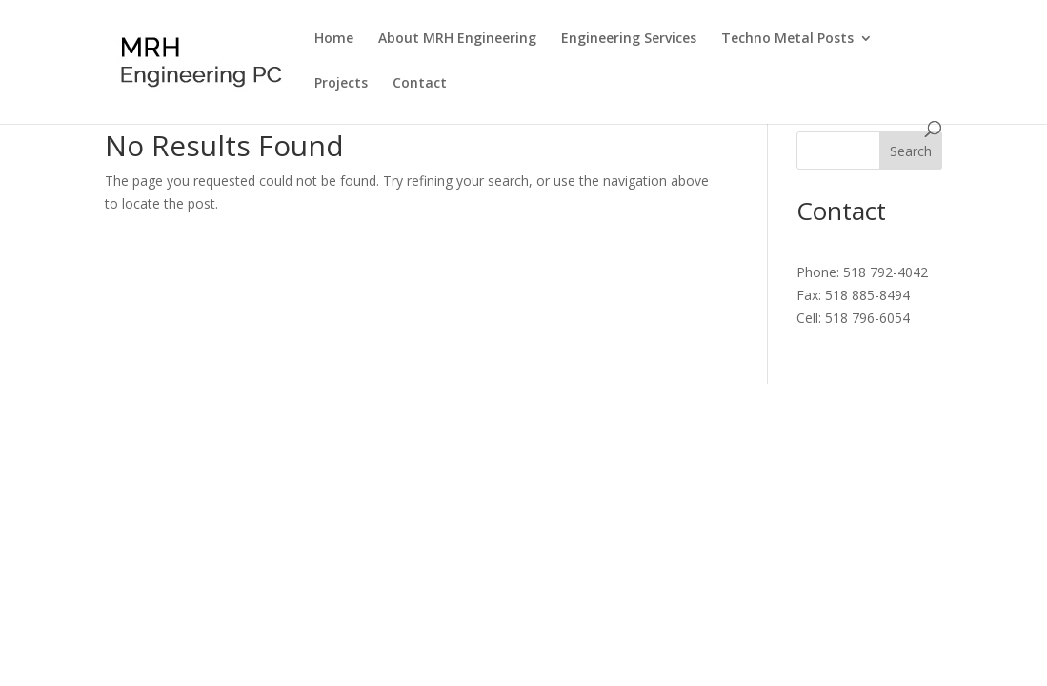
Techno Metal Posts (787, 39)
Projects (341, 83)
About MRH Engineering (457, 39)
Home (333, 39)
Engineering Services (628, 39)
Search (911, 151)
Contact (420, 83)
